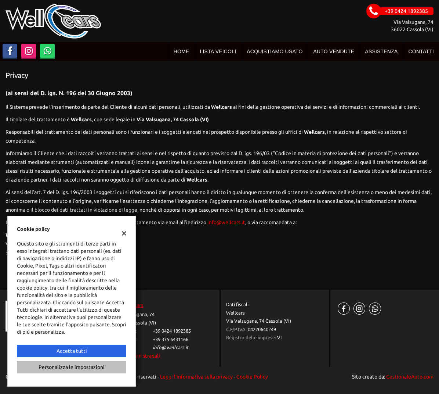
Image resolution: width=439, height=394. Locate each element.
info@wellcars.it (226, 222)
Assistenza (381, 51)
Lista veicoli (218, 51)
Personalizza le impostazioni (72, 367)
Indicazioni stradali (138, 356)
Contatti (421, 51)
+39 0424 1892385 (172, 331)
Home (181, 51)
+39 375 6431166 (170, 339)
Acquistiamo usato (274, 51)
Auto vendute (334, 51)
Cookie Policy (252, 377)
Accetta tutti (72, 351)
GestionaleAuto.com (409, 377)
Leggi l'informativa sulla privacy (196, 377)
